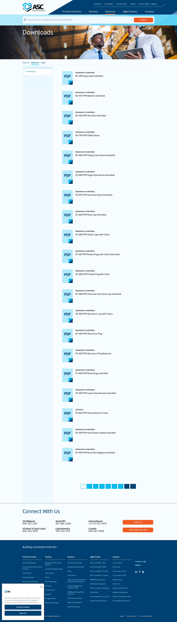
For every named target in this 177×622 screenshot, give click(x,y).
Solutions (93, 11)
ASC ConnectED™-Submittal (99, 588)
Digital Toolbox (130, 11)
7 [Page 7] (120, 486)
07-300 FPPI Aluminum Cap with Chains (94, 313)
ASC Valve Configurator (98, 584)
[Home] (35, 7)
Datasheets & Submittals (76, 567)
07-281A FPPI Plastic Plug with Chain (92, 274)
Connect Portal (122, 4)
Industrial (48, 586)
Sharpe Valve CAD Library (98, 601)
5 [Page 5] (108, 486)
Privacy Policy (131, 616)
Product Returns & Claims (121, 601)
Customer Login (143, 4)
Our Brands (116, 567)
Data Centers (49, 573)
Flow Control (27, 573)
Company (149, 11)
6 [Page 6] (114, 486)
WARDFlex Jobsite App (97, 580)
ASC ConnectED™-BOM (98, 567)
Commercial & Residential (54, 569)
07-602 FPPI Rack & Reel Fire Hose (91, 413)
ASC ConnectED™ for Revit (99, 571)
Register (154, 4)
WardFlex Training (74, 607)
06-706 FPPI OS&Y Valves (87, 135)
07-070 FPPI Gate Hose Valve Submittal (93, 195)
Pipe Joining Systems (29, 563)
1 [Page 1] (83, 486)
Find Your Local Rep (138, 530)
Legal (122, 616)
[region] (23, 601)
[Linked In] (136, 572)
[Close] (41, 586)
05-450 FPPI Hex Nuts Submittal (90, 115)
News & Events (118, 580)
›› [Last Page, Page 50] (133, 486)
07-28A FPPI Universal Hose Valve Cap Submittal (98, 294)
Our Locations (117, 563)
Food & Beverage (51, 582)
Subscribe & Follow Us (120, 588)
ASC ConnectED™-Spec (98, 563)
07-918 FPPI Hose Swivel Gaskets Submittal (95, 432)
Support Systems (28, 577)
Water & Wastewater (52, 603)
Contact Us (97, 4)
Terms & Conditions (146, 616)
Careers (133, 4)
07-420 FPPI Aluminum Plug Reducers (93, 353)
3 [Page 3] (95, 486)
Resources (110, 11)
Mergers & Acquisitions (120, 592)
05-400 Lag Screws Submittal (89, 76)
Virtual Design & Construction (100, 597)
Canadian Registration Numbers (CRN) (75, 587)
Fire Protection (50, 590)
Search (143, 20)
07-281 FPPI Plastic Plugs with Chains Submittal (97, 254)
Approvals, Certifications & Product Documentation (77, 581)
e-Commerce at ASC (119, 575)
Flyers (70, 571)
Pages (43, 63)
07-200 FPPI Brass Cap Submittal (90, 214)
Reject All (23, 613)
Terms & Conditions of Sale (122, 597)
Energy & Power (50, 598)
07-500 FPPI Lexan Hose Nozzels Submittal (95, 393)
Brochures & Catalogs (75, 563)
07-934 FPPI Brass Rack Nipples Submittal (95, 452)
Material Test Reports (75, 602)
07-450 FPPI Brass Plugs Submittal (91, 373)
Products (26, 63)
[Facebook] (139, 572)
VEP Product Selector (75, 598)
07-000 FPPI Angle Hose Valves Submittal (95, 175)
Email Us (138, 522)
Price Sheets (109, 4)
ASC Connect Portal (119, 571)
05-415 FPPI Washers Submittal (90, 95)
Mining (47, 577)
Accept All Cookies (23, 607)
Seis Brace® (94, 592)
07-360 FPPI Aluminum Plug (88, 333)
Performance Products (30, 582)
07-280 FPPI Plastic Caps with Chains (92, 234)
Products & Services (72, 11)
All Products (31, 71)
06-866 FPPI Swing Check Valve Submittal (95, 155)
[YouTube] (143, 572)
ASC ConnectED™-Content (99, 575)
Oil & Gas (48, 594)
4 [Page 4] (101, 486)
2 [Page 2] (89, 486)
